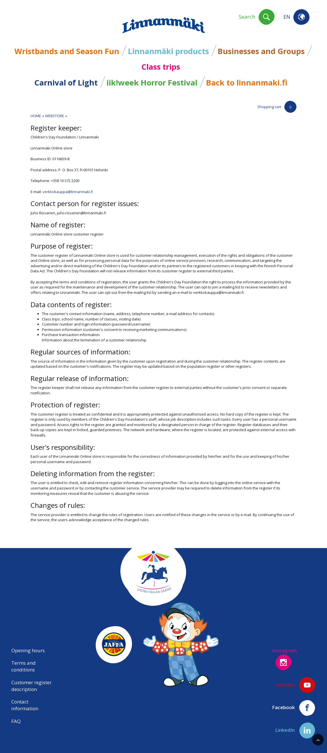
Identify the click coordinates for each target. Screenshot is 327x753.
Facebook (294, 707)
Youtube (295, 685)
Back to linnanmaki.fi (246, 82)
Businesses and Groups (261, 51)
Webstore (54, 115)
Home (36, 115)
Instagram (284, 659)
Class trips (160, 66)
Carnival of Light (66, 82)
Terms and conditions (23, 666)
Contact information (24, 705)
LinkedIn (295, 730)
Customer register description (31, 685)
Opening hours (28, 650)
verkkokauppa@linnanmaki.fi (67, 191)
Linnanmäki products (168, 51)
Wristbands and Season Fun (66, 51)
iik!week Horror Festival (151, 82)
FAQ (16, 721)
